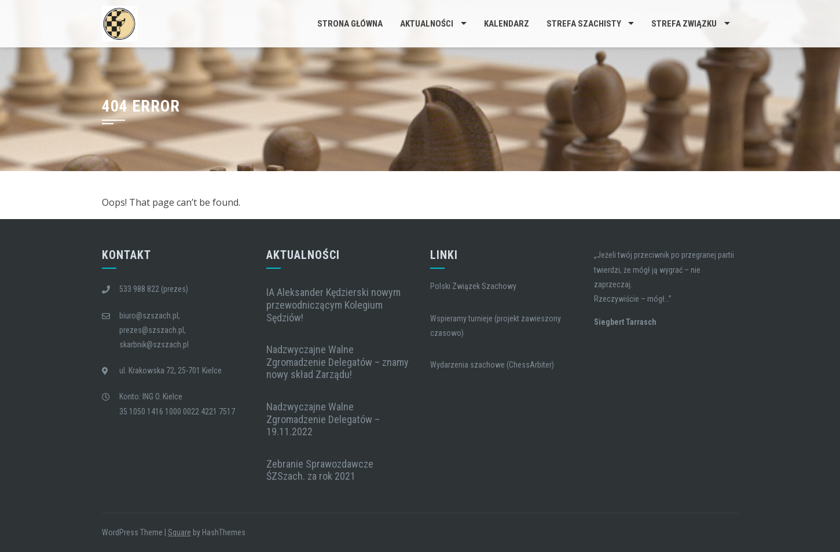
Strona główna (350, 23)
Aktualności (426, 23)
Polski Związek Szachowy (473, 286)
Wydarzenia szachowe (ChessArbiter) (492, 364)
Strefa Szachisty (583, 23)
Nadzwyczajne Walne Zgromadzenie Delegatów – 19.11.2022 (323, 419)
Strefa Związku (684, 23)
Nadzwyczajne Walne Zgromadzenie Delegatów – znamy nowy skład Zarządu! (337, 361)
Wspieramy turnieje (461, 318)
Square (179, 532)
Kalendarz (506, 23)
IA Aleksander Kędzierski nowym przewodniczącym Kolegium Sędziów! (333, 304)
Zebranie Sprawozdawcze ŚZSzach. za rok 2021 (319, 470)
